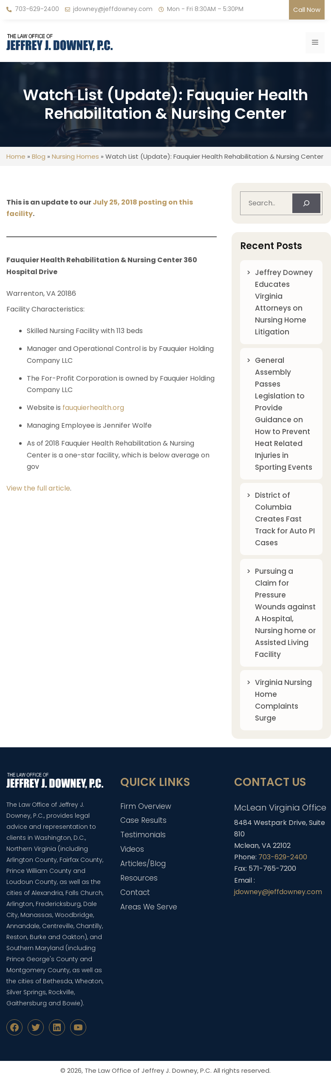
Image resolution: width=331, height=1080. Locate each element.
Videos (132, 849)
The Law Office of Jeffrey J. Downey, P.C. (148, 1070)
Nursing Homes (75, 156)
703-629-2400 (37, 9)
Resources (139, 878)
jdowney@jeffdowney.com (113, 9)
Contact (135, 892)
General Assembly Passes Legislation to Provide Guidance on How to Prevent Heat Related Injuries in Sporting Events (283, 413)
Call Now (306, 9)
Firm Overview (145, 806)
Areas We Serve (148, 907)
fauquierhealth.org (93, 407)
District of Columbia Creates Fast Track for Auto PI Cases (285, 519)
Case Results (143, 820)
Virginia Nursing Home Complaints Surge (283, 700)
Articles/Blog (143, 863)
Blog (38, 156)
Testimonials (143, 835)
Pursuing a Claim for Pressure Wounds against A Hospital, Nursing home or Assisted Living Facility (285, 612)
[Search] (306, 203)
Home (15, 156)
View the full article (38, 488)
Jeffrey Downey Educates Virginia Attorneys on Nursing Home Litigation (284, 302)
